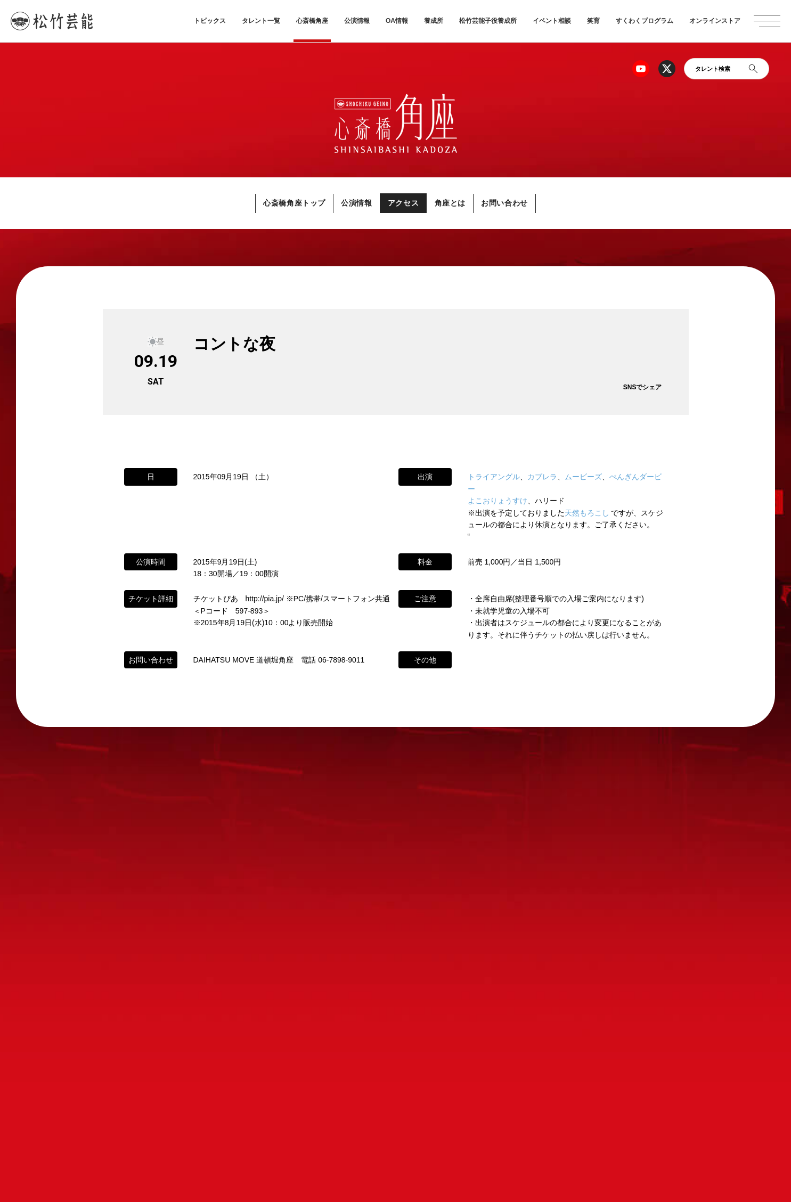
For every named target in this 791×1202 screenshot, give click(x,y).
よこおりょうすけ (497, 501)
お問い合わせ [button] (529, 203)
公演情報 (357, 20)
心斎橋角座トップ (271, 203)
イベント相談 (552, 20)
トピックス (210, 20)
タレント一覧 (261, 20)
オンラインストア (714, 20)
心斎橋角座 (312, 20)
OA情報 (397, 20)
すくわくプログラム (644, 20)
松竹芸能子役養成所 (488, 20)
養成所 (433, 20)
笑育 (593, 20)
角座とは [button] (462, 203)
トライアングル (494, 477)
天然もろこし (587, 513)
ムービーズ (583, 477)
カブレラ (542, 477)
